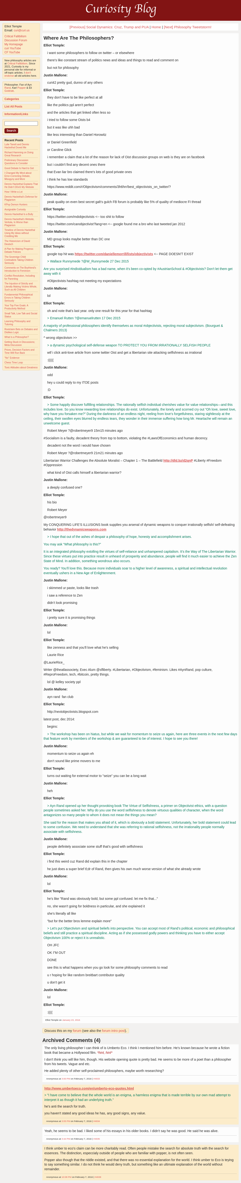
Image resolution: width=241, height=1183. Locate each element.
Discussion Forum (15, 40)
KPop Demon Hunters (15, 204)
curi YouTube (12, 48)
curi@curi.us (22, 30)
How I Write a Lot (13, 192)
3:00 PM (66, 1078)
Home (156, 27)
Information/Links (16, 114)
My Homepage (13, 44)
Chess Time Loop (13, 362)
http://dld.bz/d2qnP (178, 460)
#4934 (96, 1121)
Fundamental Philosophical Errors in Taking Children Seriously (18, 297)
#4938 (98, 1177)
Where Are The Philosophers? (79, 38)
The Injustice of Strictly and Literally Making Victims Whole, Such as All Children (20, 286)
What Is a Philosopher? (16, 337)
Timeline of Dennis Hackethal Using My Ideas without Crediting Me (19, 233)
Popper (21, 87)
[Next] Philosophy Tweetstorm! (187, 27)
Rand (7, 87)
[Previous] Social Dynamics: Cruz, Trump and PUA (109, 27)
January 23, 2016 (71, 1020)
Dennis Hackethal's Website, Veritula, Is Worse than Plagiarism (19, 222)
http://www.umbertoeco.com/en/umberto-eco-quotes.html (89, 1088)
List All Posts (13, 106)
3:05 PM (66, 1121)
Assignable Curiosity (15, 209)
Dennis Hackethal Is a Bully (18, 214)
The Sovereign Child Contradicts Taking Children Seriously (18, 260)
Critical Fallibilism (15, 36)
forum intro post (113, 1031)
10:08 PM (67, 1177)
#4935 (96, 1138)
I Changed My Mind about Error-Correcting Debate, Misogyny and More (18, 176)
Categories (11, 99)
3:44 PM (66, 1138)
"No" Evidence (12, 358)
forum (77, 1031)
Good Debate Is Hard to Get (19, 168)
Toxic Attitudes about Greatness (21, 367)
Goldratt (9, 90)
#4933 (96, 1078)
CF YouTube (12, 52)
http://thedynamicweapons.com (81, 529)
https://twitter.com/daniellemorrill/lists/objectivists (114, 254)
